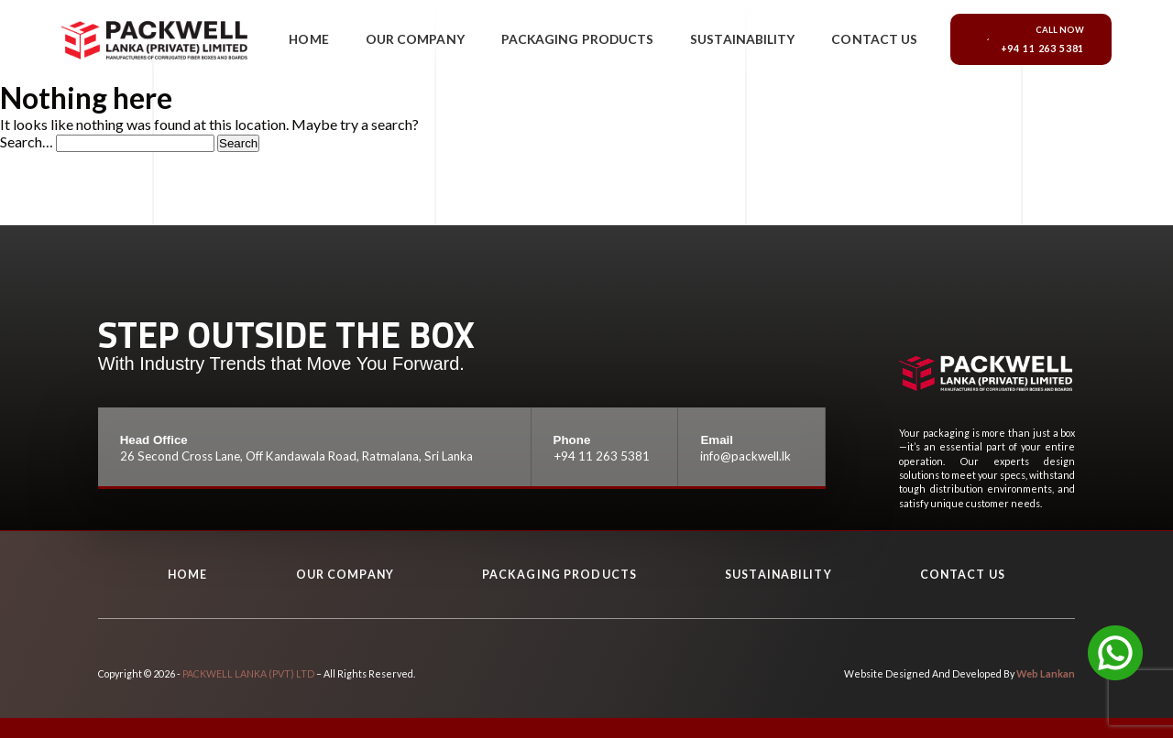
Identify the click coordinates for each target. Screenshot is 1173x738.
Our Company (421, 42)
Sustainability (741, 42)
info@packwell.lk (745, 456)
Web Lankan (1047, 673)
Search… (26, 141)
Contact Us (872, 42)
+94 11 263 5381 (600, 456)
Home (318, 42)
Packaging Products (578, 42)
